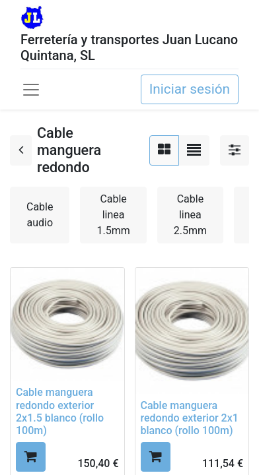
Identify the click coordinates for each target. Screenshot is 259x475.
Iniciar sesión (189, 89)
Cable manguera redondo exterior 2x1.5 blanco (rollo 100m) (60, 411)
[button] (31, 457)
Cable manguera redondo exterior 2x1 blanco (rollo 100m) (190, 418)
